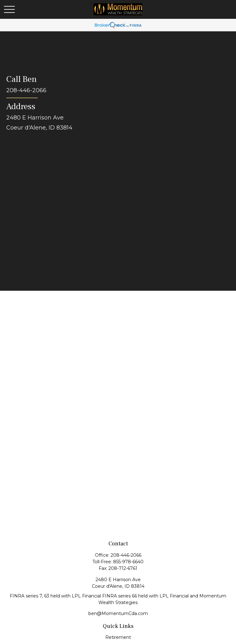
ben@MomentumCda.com (118, 613)
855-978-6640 (128, 562)
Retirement (118, 637)
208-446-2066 (126, 555)
